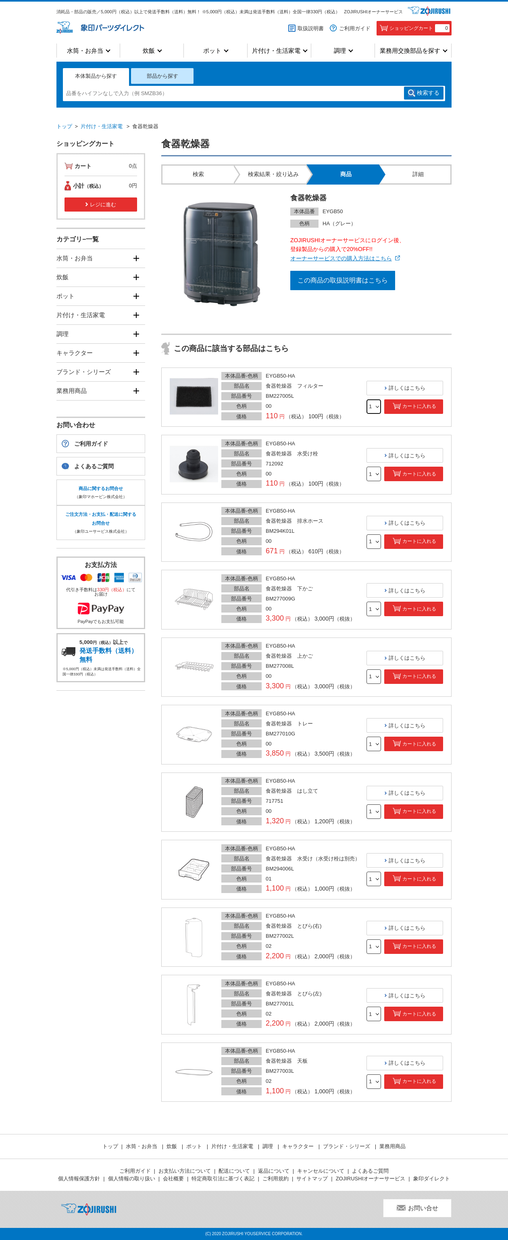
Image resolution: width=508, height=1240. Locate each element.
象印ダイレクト (431, 1179)
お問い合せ (423, 1208)
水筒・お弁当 (85, 50)
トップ (64, 126)
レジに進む (103, 204)
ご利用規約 (275, 1179)
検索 (428, 93)
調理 (340, 50)
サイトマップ (312, 1179)
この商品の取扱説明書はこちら (343, 280)
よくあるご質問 (94, 466)
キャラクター (74, 352)
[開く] (136, 258)
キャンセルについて (320, 1171)
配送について (234, 1171)
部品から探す (162, 76)
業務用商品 (71, 390)
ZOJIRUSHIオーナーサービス (373, 11)
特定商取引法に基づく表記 (223, 1179)
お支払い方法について (184, 1171)
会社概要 (173, 1179)
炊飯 (149, 50)
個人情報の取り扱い (131, 1179)
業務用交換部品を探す (410, 50)
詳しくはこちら (407, 388)
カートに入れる (419, 406)
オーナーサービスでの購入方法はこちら (341, 258)
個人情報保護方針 (79, 1179)
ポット (212, 50)
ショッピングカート (419, 28)
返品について (273, 1171)
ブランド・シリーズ (83, 371)
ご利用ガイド (355, 28)
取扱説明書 (311, 28)
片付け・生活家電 (276, 50)
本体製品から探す (96, 76)
